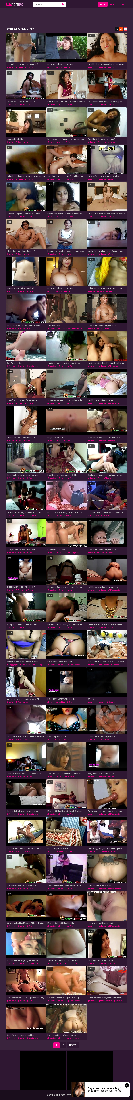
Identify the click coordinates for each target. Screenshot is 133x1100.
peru (68, 142)
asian (67, 67)
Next (73, 1045)
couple (71, 627)
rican (29, 590)
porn (69, 851)
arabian (20, 590)
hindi (70, 105)
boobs (69, 217)
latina (19, 67)
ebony (109, 553)
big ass (110, 291)
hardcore (28, 142)
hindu (19, 403)
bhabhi (107, 515)
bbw (57, 739)
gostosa (29, 67)
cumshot (110, 142)
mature (31, 217)
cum (100, 142)
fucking (37, 665)
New (112, 4)
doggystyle (73, 553)
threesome (64, 329)
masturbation (33, 366)
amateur (92, 67)
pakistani (70, 777)
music (19, 851)
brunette (29, 403)
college (72, 963)
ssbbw (65, 739)
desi (59, 67)
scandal (115, 665)
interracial (77, 329)
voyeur (118, 1001)
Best (102, 4)
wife (30, 105)
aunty (70, 590)
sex (99, 478)
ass (110, 254)
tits (70, 366)
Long (122, 4)
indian (10, 67)
